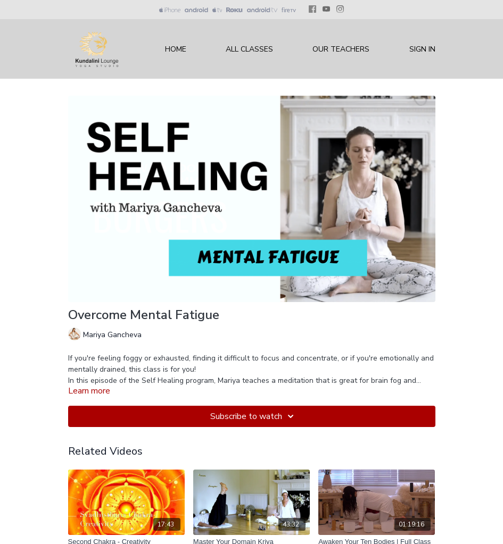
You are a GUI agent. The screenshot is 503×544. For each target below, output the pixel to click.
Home (175, 49)
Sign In (422, 49)
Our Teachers (340, 49)
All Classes (249, 49)
